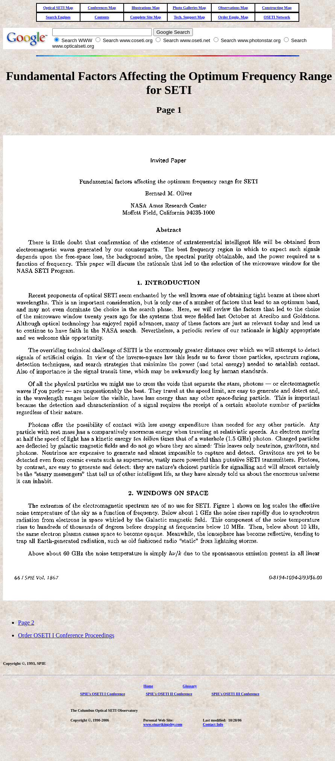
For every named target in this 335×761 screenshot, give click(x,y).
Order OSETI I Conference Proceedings (66, 635)
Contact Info (213, 724)
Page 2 (26, 622)
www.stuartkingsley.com (162, 724)
